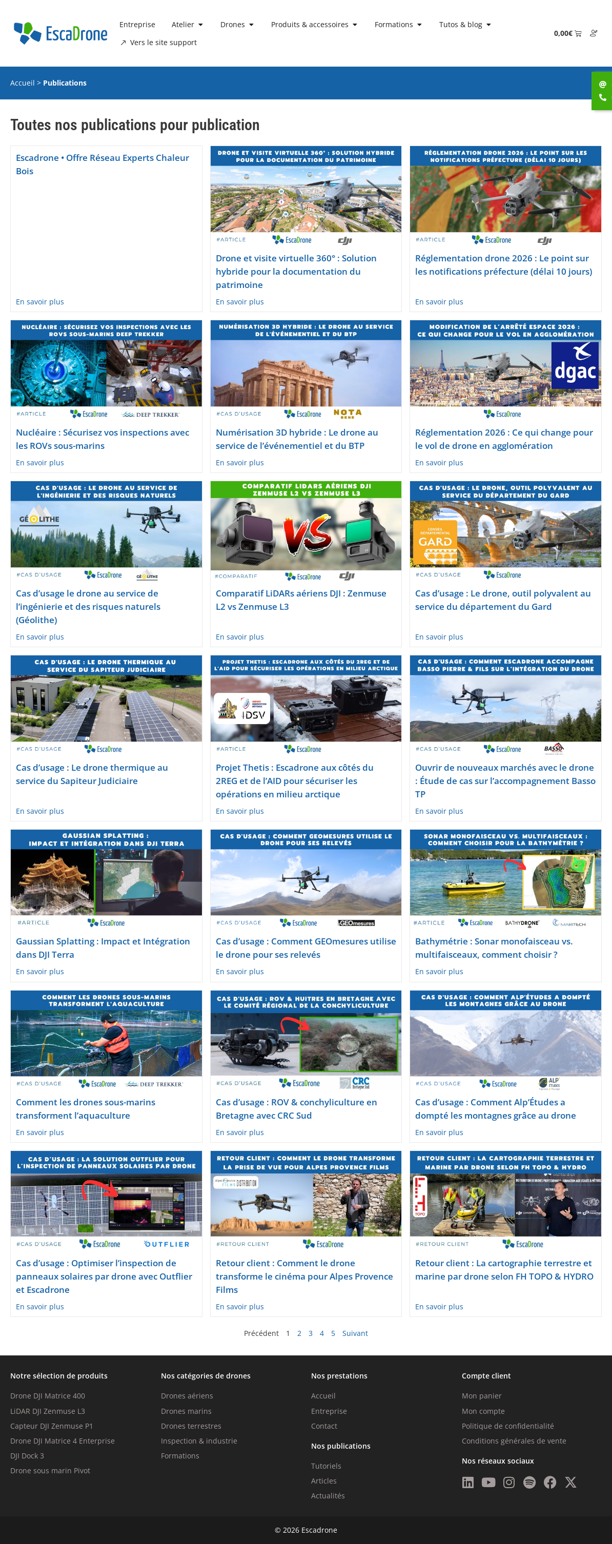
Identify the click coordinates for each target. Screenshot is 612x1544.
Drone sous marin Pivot (50, 1470)
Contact (324, 1426)
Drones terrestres (191, 1426)
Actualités (328, 1495)
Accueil (22, 83)
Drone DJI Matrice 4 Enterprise (62, 1441)
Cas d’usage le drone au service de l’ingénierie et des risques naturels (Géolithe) (88, 606)
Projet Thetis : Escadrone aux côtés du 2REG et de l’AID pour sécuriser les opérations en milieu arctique (295, 780)
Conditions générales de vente (514, 1441)
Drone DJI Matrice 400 (47, 1396)
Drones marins (186, 1411)
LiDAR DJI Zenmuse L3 (47, 1411)
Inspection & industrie (199, 1441)
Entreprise (329, 1411)
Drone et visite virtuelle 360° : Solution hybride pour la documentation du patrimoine (296, 271)
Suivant (355, 1333)
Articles (324, 1481)
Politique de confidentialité (508, 1426)
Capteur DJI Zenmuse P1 (51, 1426)
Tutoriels (326, 1466)
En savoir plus (40, 301)
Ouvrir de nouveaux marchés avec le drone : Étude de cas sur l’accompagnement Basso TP (505, 780)
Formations (180, 1455)
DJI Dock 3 (27, 1455)
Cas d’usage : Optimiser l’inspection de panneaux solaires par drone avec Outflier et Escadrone (104, 1276)
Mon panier (482, 1396)
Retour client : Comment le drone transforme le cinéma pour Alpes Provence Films (304, 1276)
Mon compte (483, 1411)
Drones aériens (187, 1396)
